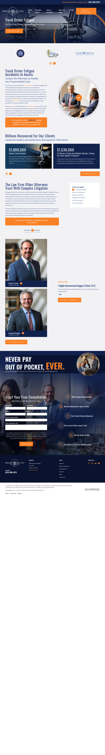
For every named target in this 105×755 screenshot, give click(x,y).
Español (61, 471)
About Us (61, 463)
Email (28, 411)
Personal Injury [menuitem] (38, 11)
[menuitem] (84, 189)
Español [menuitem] (71, 11)
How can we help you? (11, 423)
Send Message (26, 444)
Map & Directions (33, 470)
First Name (8, 405)
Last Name (30, 405)
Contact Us (62, 477)
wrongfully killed (31, 106)
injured (13, 106)
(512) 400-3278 (94, 2)
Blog (60, 474)
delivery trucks (16, 101)
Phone (7, 411)
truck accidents (28, 85)
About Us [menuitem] (30, 11)
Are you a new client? (11, 417)
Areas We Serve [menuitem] (62, 11)
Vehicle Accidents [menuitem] (49, 11)
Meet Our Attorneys (64, 466)
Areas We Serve (63, 469)
